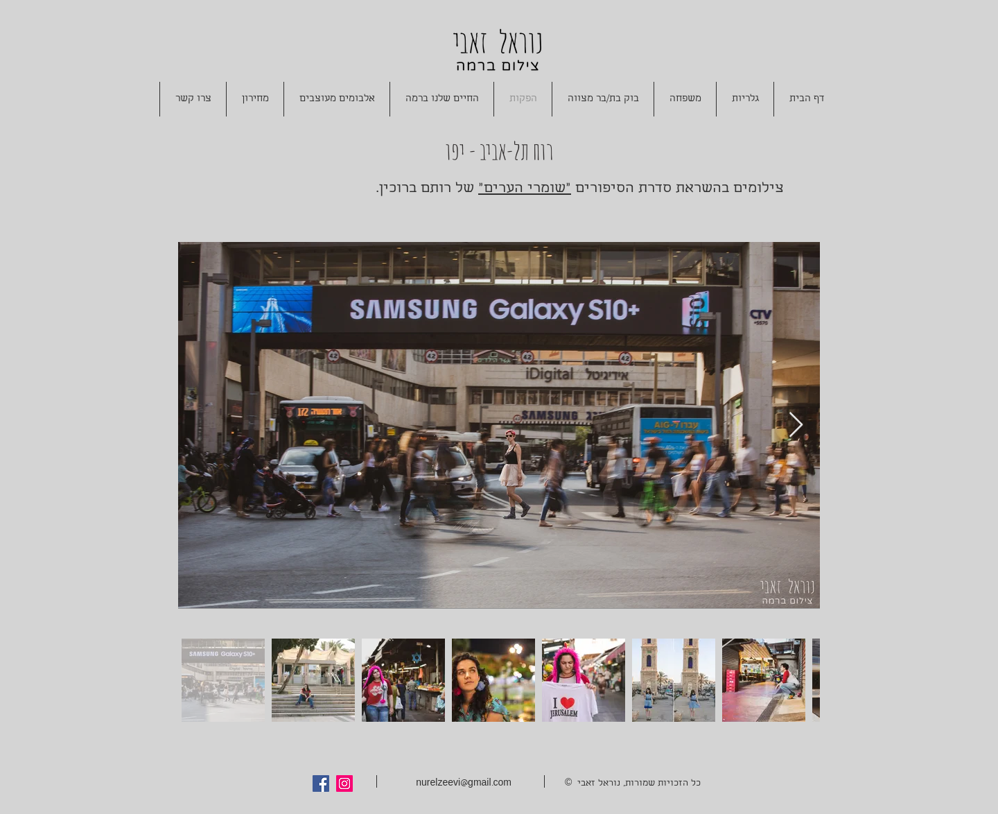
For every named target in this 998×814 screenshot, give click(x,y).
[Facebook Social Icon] (321, 783)
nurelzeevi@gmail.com (463, 784)
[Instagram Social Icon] (344, 783)
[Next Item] (796, 425)
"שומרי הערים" (524, 189)
